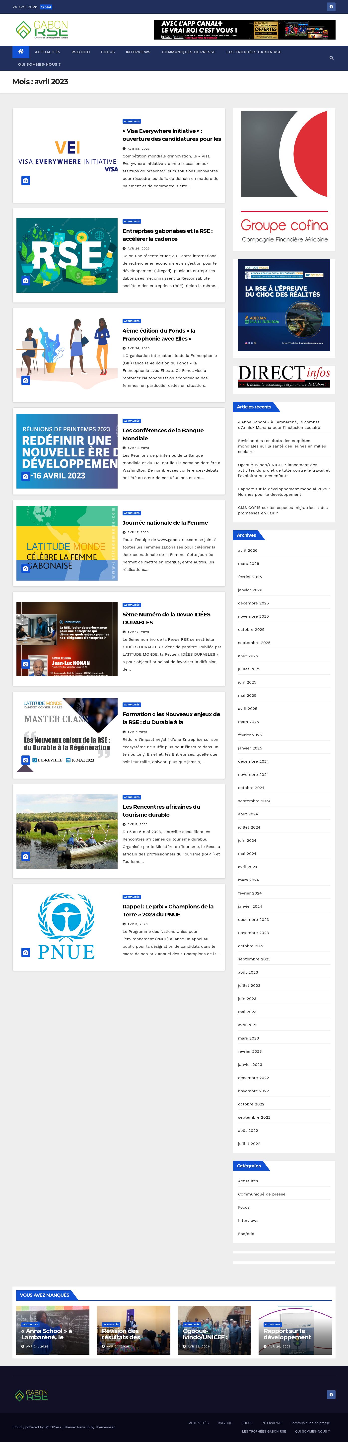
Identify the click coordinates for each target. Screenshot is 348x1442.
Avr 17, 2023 (138, 532)
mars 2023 (248, 1038)
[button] (332, 58)
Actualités (131, 121)
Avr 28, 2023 (139, 148)
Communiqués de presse (189, 52)
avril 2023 (248, 1025)
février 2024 (250, 893)
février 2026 (250, 576)
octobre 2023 (251, 946)
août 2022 (248, 1130)
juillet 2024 (249, 827)
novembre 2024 (253, 774)
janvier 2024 (250, 906)
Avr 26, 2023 (139, 248)
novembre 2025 (253, 616)
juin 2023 (247, 998)
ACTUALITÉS (48, 52)
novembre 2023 (253, 932)
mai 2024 (247, 853)
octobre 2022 (251, 1104)
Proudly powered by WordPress (37, 1427)
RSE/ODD (80, 52)
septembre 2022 (254, 1117)
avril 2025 (248, 708)
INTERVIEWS (138, 52)
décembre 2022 (253, 1077)
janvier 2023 (250, 1064)
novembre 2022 (253, 1091)
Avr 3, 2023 (138, 924)
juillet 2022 (249, 1143)
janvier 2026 (250, 590)
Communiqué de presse (261, 1194)
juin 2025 (247, 682)
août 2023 (248, 972)
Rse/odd (246, 1233)
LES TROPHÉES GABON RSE (253, 52)
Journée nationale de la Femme (165, 522)
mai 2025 (247, 695)
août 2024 (248, 814)
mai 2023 (247, 1011)
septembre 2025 (254, 642)
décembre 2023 (253, 919)
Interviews (248, 1220)
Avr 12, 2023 (138, 632)
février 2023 (250, 1051)
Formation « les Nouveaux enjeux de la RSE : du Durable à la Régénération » (171, 722)
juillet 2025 (249, 669)
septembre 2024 (254, 800)
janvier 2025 (250, 748)
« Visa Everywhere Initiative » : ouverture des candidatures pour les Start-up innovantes (172, 139)
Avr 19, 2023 (138, 448)
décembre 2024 (253, 761)
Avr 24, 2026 (37, 1346)
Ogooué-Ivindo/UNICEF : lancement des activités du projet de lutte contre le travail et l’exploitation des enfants (284, 470)
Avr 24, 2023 (139, 348)
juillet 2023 (249, 985)
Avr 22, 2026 (199, 1346)
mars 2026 (248, 563)
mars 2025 (248, 721)
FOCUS (108, 52)
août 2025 (248, 655)
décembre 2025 (253, 603)
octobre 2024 (251, 787)
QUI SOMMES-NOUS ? (39, 64)
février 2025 (250, 735)
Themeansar (105, 1427)
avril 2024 (248, 866)
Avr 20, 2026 (280, 1346)
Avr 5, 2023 (138, 824)
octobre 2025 (251, 629)
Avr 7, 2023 (137, 732)
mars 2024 (248, 880)
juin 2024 (247, 840)
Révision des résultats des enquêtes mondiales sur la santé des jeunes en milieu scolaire (282, 446)
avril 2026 (248, 550)
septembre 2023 (254, 959)
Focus (244, 1207)
